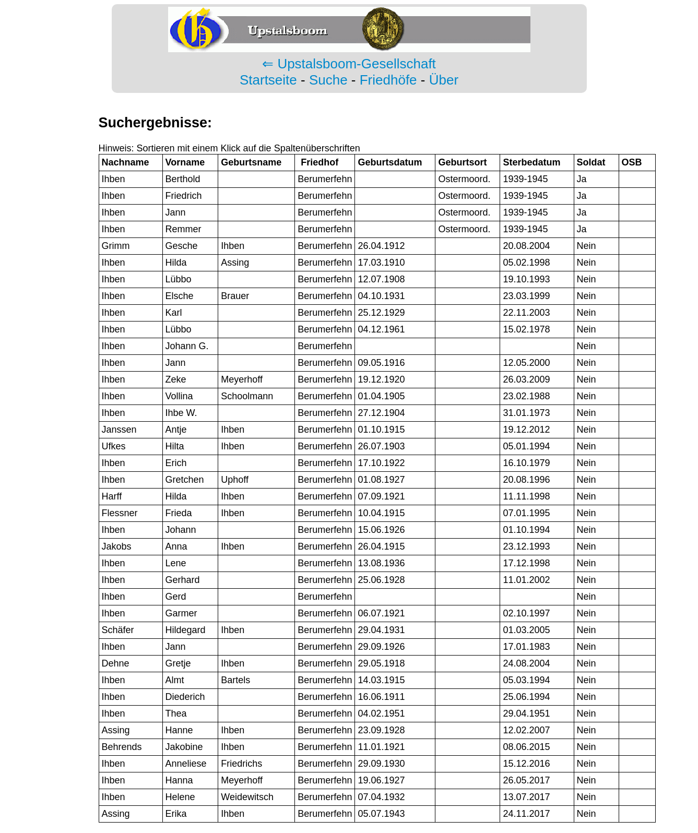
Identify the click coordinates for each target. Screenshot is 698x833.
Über (443, 80)
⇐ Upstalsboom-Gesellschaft (349, 64)
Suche (328, 80)
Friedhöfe (388, 80)
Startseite (268, 80)
